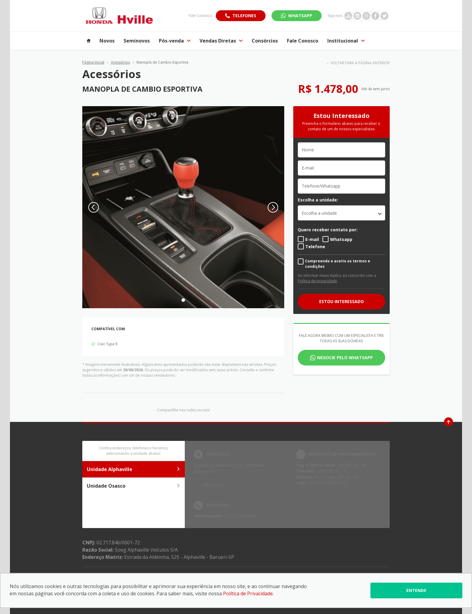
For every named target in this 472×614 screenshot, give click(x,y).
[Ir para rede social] (348, 16)
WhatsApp (300, 15)
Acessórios (120, 62)
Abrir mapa (213, 484)
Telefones (244, 15)
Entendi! (416, 590)
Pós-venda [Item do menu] (174, 41)
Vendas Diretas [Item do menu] (221, 41)
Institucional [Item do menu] (346, 41)
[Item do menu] (88, 41)
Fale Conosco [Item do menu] (302, 41)
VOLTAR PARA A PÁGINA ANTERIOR (360, 62)
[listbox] (341, 212)
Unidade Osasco (133, 486)
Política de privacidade (317, 280)
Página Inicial (93, 62)
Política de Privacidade (248, 593)
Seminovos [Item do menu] (137, 41)
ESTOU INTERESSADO (341, 301)
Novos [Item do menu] (107, 41)
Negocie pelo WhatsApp (345, 357)
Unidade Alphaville (133, 469)
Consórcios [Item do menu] (265, 41)
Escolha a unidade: (318, 200)
